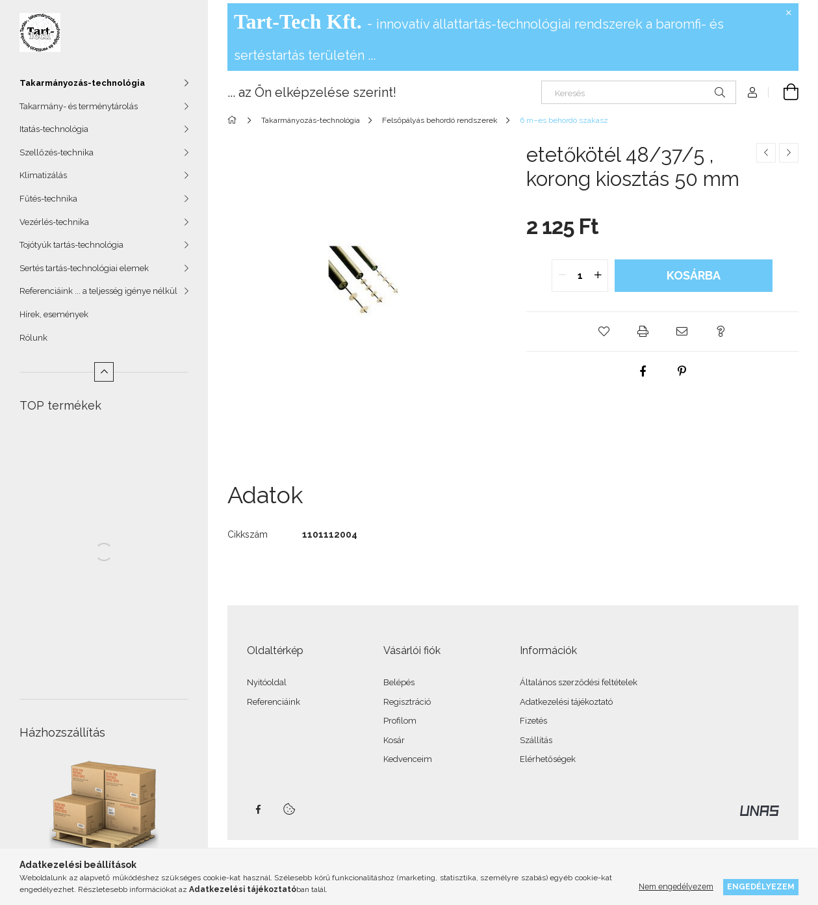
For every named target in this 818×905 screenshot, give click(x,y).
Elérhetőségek (548, 759)
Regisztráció (407, 702)
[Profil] (752, 92)
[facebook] (643, 371)
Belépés (399, 682)
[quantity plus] (597, 275)
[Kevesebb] (104, 372)
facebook (258, 809)
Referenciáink (273, 702)
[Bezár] (789, 13)
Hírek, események (53, 314)
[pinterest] (682, 371)
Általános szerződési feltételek (578, 682)
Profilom (399, 721)
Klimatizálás (43, 175)
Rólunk (33, 338)
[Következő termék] (789, 153)
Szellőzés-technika (56, 152)
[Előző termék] (766, 153)
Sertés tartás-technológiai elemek (84, 268)
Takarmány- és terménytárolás (78, 106)
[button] (604, 331)
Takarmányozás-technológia (82, 83)
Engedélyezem (761, 886)
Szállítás (536, 740)
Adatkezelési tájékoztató (566, 702)
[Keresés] (638, 92)
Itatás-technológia (53, 129)
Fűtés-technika (48, 198)
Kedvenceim (407, 759)
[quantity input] (580, 275)
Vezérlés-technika (54, 222)
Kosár (394, 740)
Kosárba (694, 275)
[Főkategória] (234, 120)
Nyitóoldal (267, 682)
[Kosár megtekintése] (784, 92)
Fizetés (533, 721)
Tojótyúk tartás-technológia (71, 245)
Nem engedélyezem (676, 886)
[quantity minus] (562, 275)
